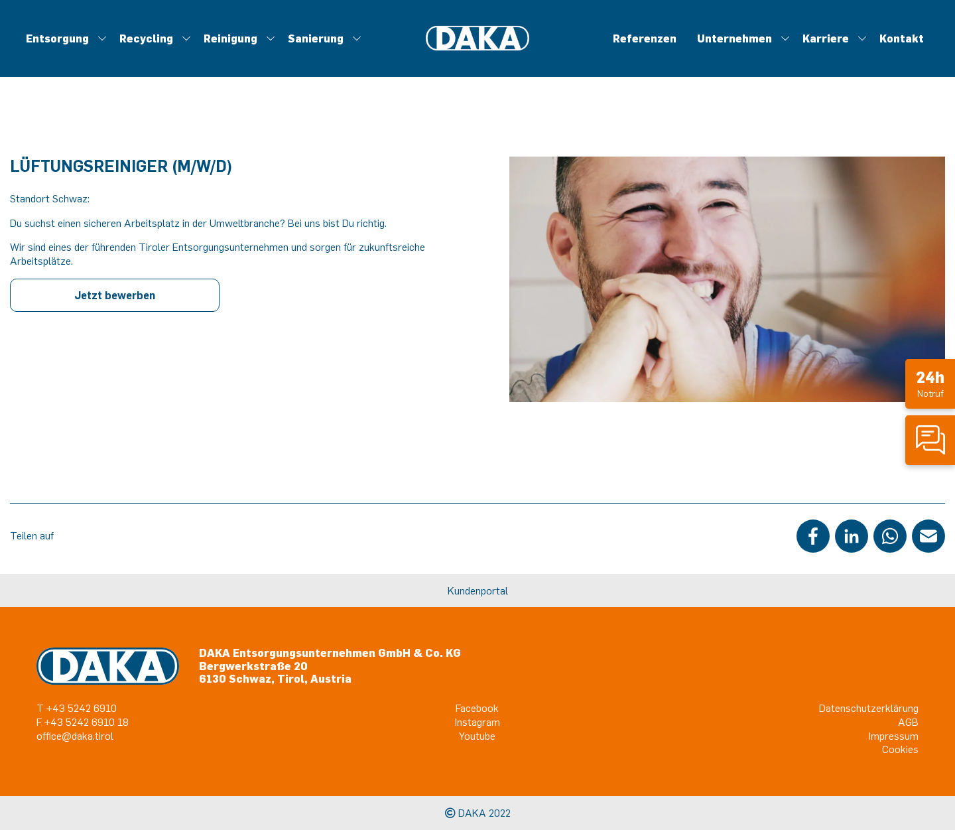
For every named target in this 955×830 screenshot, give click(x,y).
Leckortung (438, 60)
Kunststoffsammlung (391, 60)
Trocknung (515, 60)
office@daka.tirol (74, 735)
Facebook (477, 708)
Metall (479, 60)
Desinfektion (388, 60)
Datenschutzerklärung (869, 708)
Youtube (477, 735)
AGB (908, 721)
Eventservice (382, 60)
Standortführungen (519, 60)
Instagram (477, 721)
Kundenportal (478, 590)
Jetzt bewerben (114, 295)
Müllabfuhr (461, 60)
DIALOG (604, 60)
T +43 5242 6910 (76, 708)
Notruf (930, 383)
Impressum (894, 735)
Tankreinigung (473, 60)
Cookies (900, 749)
